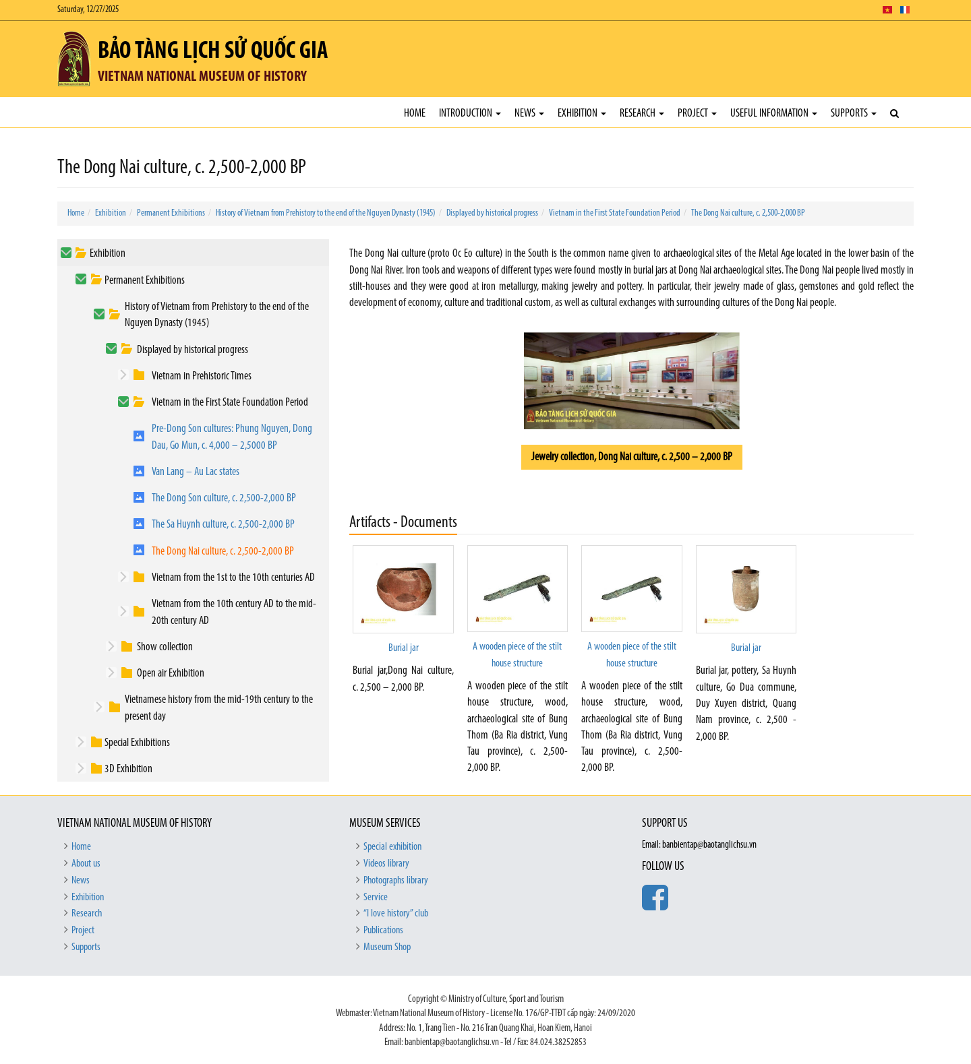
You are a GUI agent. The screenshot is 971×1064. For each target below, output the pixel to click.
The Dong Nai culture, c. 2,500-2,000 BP (748, 213)
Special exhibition (392, 847)
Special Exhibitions (137, 743)
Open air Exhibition (170, 673)
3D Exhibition (128, 769)
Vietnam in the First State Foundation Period (614, 213)
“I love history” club (395, 913)
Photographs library (395, 880)
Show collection (165, 647)
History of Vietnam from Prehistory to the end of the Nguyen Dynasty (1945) (326, 213)
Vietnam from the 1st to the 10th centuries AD (233, 578)
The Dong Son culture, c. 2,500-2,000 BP (224, 498)
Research (642, 113)
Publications (383, 930)
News (529, 113)
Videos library (386, 863)
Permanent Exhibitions (171, 213)
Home (414, 113)
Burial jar (403, 648)
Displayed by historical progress (492, 213)
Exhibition (582, 113)
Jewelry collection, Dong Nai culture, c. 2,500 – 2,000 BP (631, 457)
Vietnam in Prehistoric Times (202, 376)
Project (697, 113)
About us (85, 863)
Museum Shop (387, 947)
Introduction (470, 113)
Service (375, 897)
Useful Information (773, 113)
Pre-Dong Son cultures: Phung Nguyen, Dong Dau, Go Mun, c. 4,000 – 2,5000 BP (232, 437)
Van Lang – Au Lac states (195, 472)
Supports (854, 113)
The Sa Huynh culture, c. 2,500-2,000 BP (223, 524)
